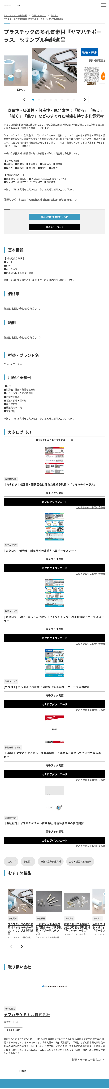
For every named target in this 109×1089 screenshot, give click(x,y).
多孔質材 (28, 861)
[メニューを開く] (104, 5)
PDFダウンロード (54, 227)
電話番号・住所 (13, 1030)
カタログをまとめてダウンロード (54, 439)
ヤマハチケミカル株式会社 (27, 1014)
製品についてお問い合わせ (54, 216)
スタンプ (11, 861)
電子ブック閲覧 (55, 493)
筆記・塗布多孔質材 (51, 861)
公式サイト (11, 1021)
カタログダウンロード (54, 502)
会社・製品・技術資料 (80, 861)
